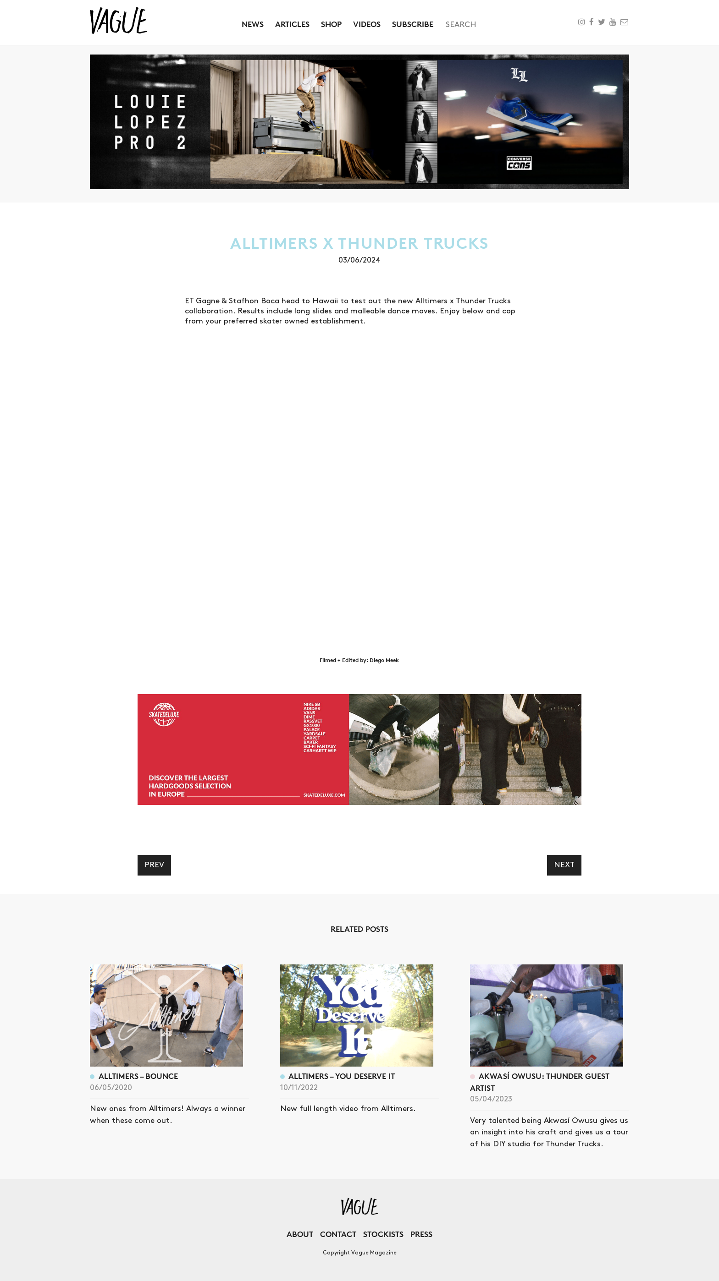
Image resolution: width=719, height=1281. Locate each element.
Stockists (383, 1234)
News (253, 24)
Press (421, 1234)
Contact (338, 1234)
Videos (367, 24)
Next (564, 865)
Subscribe (412, 24)
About (300, 1234)
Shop (331, 24)
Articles (292, 24)
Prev (154, 865)
